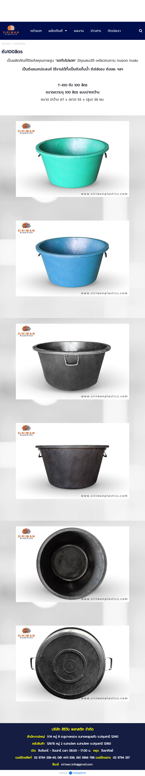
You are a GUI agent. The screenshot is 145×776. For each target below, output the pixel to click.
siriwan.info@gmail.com (77, 764)
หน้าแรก (6, 44)
